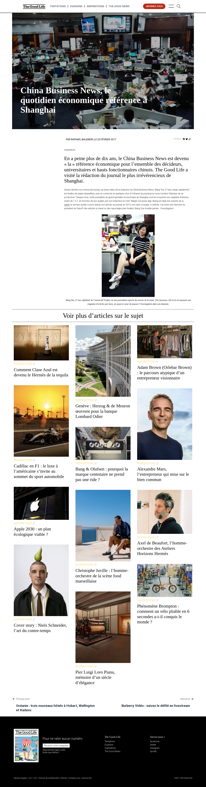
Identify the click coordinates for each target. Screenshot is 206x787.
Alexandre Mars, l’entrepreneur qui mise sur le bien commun (163, 474)
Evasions (76, 6)
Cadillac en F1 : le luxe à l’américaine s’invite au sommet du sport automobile (39, 471)
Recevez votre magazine (56, 745)
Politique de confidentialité (48, 778)
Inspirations (95, 6)
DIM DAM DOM (186, 778)
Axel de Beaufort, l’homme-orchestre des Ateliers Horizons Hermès (162, 548)
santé (67, 204)
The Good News (119, 6)
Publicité (63, 778)
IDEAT (176, 778)
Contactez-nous (74, 778)
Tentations (58, 6)
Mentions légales (20, 778)
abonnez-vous (154, 6)
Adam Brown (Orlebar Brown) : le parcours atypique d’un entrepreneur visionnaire (164, 372)
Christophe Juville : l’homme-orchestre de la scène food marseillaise (101, 575)
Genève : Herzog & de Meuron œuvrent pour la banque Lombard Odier (102, 411)
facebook (155, 741)
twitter (153, 744)
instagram (155, 748)
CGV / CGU (32, 778)
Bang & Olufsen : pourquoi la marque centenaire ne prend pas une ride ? (101, 474)
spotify (153, 751)
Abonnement (87, 778)
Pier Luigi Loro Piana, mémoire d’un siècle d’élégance (95, 677)
